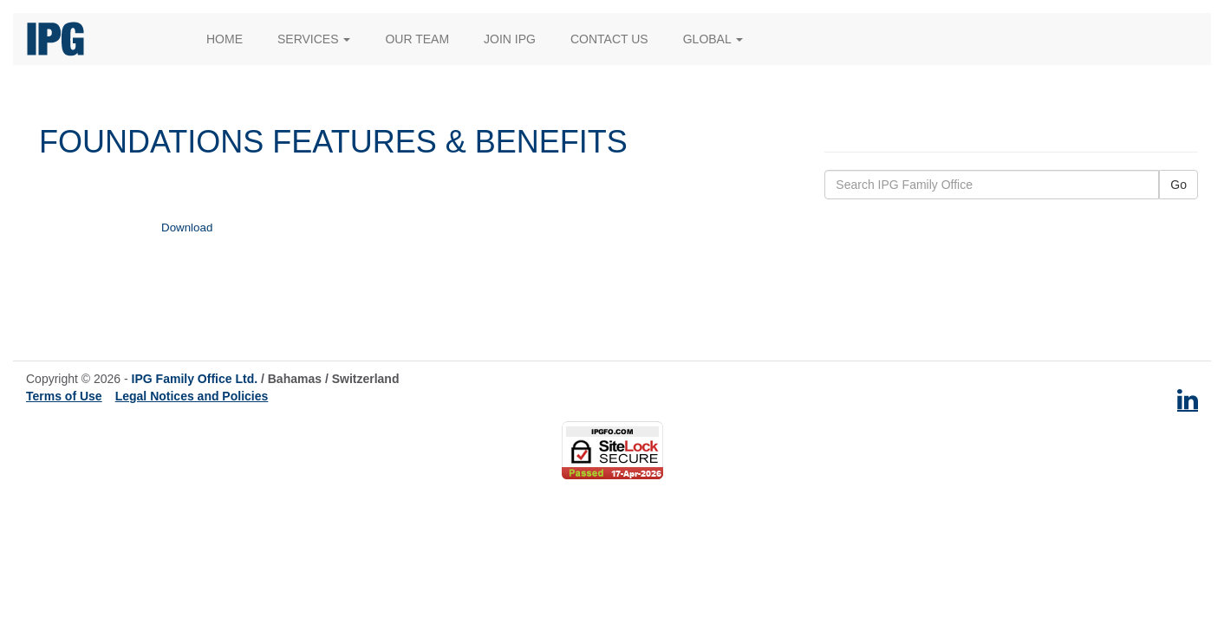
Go (1178, 185)
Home (224, 39)
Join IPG (510, 39)
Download (186, 227)
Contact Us (609, 39)
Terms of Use (64, 396)
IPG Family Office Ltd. (194, 379)
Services (313, 39)
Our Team (417, 39)
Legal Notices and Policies (192, 396)
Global (713, 39)
